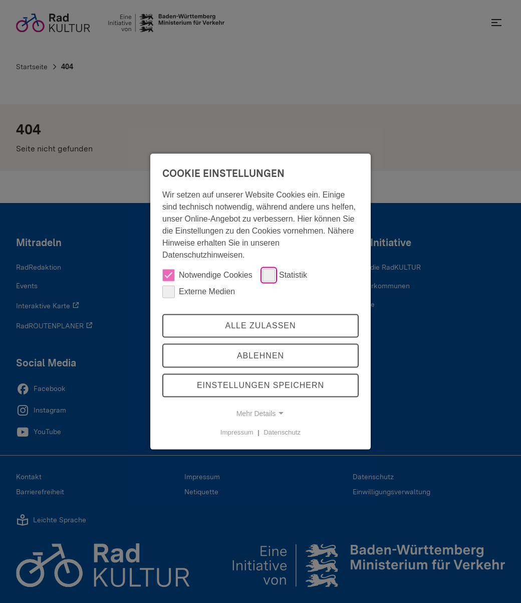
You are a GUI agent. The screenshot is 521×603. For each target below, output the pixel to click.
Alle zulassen (260, 325)
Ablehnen (260, 355)
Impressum (236, 432)
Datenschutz (282, 432)
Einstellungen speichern (260, 385)
